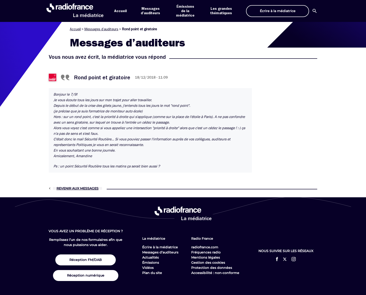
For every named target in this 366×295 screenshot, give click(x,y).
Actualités (150, 257)
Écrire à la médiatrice (160, 247)
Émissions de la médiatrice (185, 11)
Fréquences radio (206, 252)
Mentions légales (205, 257)
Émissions (150, 262)
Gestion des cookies (208, 262)
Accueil (120, 11)
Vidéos (148, 268)
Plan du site (152, 273)
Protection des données (211, 268)
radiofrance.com (204, 247)
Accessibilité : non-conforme (215, 273)
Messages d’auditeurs (101, 29)
